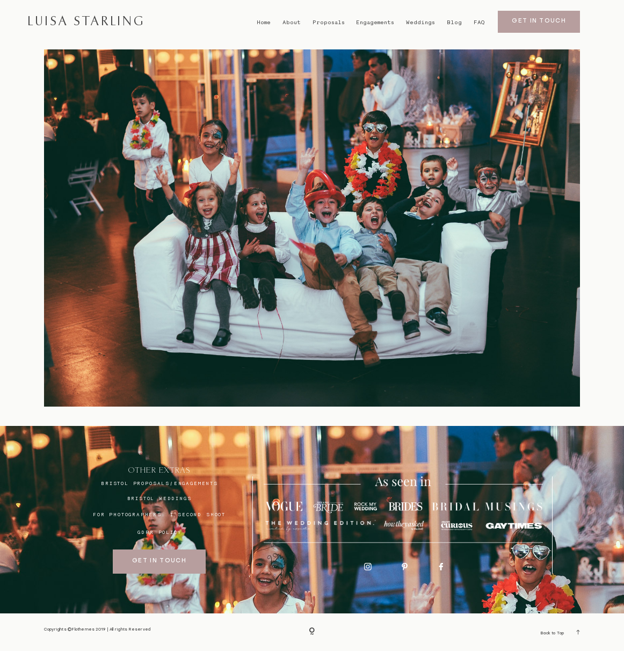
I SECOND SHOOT (198, 514)
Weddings (420, 22)
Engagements (375, 22)
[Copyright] (312, 632)
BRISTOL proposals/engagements (159, 483)
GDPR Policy (159, 532)
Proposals (329, 22)
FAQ (479, 22)
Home (264, 22)
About (291, 22)
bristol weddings (159, 498)
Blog (454, 22)
